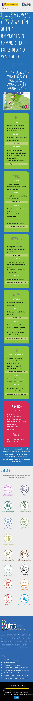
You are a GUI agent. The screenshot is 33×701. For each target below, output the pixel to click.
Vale (16, 697)
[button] (5, 8)
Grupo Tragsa (22, 687)
